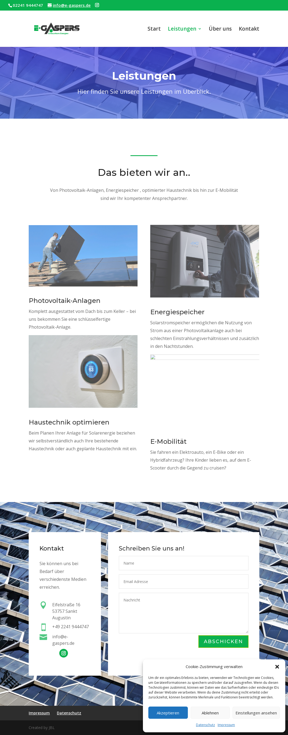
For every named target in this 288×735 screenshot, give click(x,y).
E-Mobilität (169, 442)
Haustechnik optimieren (69, 422)
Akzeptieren (168, 712)
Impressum (226, 725)
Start (154, 29)
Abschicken (223, 642)
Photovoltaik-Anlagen (64, 301)
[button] (277, 666)
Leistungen (182, 29)
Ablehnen (210, 712)
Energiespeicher (178, 313)
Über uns (220, 29)
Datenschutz (205, 725)
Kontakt (249, 29)
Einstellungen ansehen (256, 712)
